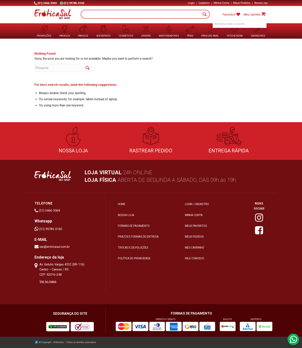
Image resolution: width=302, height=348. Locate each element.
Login (191, 2)
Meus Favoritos (196, 225)
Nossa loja (126, 215)
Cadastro (204, 2)
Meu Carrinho (194, 247)
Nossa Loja (261, 2)
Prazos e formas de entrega (138, 236)
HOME (121, 204)
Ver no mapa (47, 281)
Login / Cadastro (197, 204)
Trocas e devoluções (133, 247)
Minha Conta (221, 2)
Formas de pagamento (134, 225)
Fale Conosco (194, 258)
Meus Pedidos (241, 2)
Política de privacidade (134, 258)
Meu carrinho (252, 14)
